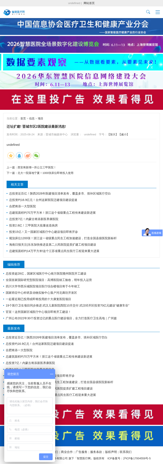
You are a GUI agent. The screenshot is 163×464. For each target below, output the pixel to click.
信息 (32, 118)
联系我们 (126, 452)
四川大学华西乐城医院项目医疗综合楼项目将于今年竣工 (43, 286)
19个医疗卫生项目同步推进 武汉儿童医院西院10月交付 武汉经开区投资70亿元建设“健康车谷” (67, 305)
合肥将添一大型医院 (22, 206)
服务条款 (96, 452)
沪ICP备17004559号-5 (137, 458)
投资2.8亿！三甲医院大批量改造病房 (33, 225)
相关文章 (17, 184)
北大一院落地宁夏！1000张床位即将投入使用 (45, 173)
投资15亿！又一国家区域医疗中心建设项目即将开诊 (43, 231)
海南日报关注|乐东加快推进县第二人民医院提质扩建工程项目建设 (52, 244)
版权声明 (111, 452)
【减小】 (123, 134)
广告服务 (81, 452)
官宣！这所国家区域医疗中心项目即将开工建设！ (38, 312)
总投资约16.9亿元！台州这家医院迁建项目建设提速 (43, 200)
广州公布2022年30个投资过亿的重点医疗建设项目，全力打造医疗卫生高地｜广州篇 (61, 318)
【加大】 (112, 134)
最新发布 (13, 328)
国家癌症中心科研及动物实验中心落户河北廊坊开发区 (41, 292)
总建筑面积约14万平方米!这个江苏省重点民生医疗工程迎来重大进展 (54, 251)
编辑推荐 (13, 264)
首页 (23, 118)
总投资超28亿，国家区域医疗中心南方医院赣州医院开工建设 (46, 273)
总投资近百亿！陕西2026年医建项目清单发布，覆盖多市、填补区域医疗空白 (60, 193)
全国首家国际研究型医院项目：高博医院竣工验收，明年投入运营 (49, 280)
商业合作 (67, 452)
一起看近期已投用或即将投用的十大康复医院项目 (38, 299)
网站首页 (89, 3)
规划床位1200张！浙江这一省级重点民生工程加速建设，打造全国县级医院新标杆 (63, 238)
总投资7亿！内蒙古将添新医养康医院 (33, 219)
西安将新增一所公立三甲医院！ (37, 167)
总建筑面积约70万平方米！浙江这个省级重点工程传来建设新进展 (52, 212)
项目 (40, 118)
